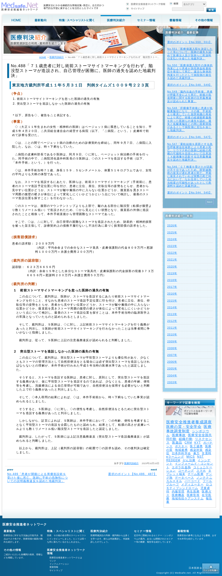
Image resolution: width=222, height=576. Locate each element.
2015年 (172, 300)
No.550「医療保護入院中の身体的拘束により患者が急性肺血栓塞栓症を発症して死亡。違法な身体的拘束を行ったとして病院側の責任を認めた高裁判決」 (190, 71)
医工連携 (196, 446)
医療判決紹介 (131, 463)
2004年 (172, 375)
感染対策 (196, 450)
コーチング (186, 470)
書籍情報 (183, 531)
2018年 (172, 280)
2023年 (172, 246)
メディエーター (192, 484)
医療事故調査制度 (189, 429)
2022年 (172, 252)
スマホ (201, 470)
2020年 (172, 266)
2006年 (172, 361)
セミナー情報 (143, 531)
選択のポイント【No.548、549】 (189, 84)
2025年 (172, 232)
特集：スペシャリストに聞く (66, 531)
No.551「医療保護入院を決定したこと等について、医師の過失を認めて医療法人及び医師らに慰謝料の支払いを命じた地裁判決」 (190, 53)
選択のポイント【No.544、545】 (189, 192)
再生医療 (193, 491)
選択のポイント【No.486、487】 (132, 474)
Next (210, 202)
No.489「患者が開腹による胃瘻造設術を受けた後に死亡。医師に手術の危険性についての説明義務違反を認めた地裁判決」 (37, 477)
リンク (52, 561)
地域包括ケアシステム (188, 498)
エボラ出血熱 (181, 467)
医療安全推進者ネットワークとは (65, 557)
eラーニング (175, 456)
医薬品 (177, 442)
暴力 (196, 453)
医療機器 (178, 495)
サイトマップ (55, 570)
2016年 (172, 293)
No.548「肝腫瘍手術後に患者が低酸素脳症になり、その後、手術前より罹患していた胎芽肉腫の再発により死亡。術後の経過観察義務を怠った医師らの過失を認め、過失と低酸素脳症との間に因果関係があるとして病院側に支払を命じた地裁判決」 (190, 119)
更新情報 (53, 567)
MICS (190, 456)
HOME (42, 57)
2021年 (172, 259)
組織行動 (186, 439)
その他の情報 (12, 549)
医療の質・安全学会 (183, 427)
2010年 (172, 334)
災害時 (206, 453)
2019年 (172, 273)
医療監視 (193, 495)
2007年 (172, 354)
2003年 (172, 382)
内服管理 (178, 491)
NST (200, 456)
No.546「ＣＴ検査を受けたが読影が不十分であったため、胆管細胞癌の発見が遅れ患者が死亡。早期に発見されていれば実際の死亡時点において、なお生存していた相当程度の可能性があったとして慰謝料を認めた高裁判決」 (190, 176)
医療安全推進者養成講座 (189, 422)
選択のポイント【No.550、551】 (189, 42)
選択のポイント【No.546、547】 (189, 137)
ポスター (181, 446)
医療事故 (179, 435)
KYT (197, 442)
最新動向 (9, 531)
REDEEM (173, 460)
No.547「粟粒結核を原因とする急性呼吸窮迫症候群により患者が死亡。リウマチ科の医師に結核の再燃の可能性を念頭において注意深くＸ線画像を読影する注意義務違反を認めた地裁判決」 (190, 152)
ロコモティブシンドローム (189, 486)
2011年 (172, 327)
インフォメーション (59, 564)
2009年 (172, 341)
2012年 (172, 320)
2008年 (172, 348)
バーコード (193, 481)
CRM (188, 442)
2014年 (172, 307)
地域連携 (181, 450)
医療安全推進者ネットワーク (24, 524)
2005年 (172, 368)
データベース (184, 477)
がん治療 (189, 460)
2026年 (172, 225)
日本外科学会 (181, 453)
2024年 (172, 239)
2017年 (172, 286)
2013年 (172, 314)
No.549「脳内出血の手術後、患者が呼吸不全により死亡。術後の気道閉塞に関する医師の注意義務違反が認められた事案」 (190, 96)
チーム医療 (196, 474)
